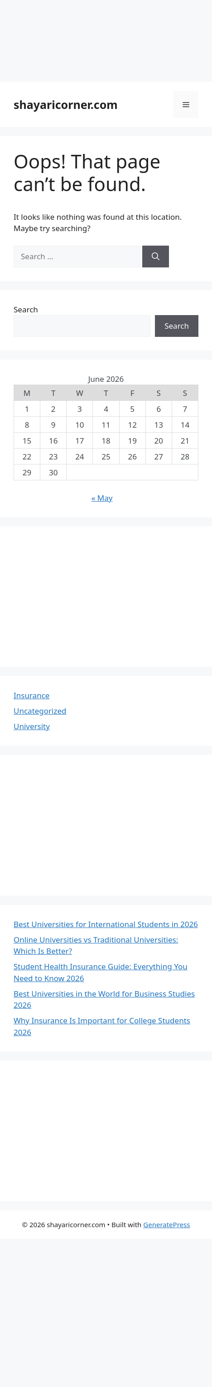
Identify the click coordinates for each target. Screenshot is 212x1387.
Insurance (31, 695)
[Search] (155, 256)
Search (26, 309)
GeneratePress (166, 1224)
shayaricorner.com (66, 104)
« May (102, 498)
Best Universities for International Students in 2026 (106, 924)
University (32, 726)
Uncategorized (40, 711)
